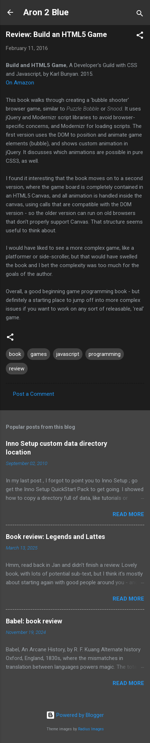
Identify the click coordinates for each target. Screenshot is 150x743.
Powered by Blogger (75, 715)
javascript (67, 354)
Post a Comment (33, 394)
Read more (128, 514)
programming (105, 354)
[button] (139, 36)
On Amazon (20, 82)
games (39, 354)
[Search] (139, 15)
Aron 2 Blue (46, 12)
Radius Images (91, 729)
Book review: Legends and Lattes (55, 536)
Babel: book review (34, 621)
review (16, 368)
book (15, 354)
